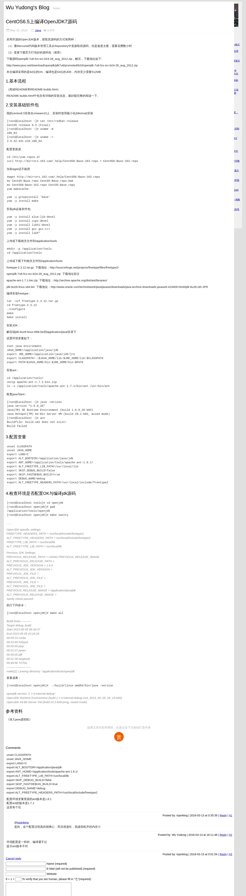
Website (52, 873)
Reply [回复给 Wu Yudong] (223, 834)
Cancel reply (13, 858)
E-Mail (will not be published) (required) (71, 868)
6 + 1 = (10, 879)
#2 (230, 834)
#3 (230, 854)
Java (38, 30)
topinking (23, 822)
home (56, 8)
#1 (230, 815)
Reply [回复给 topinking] (223, 815)
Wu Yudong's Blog (27, 7)
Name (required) (57, 863)
